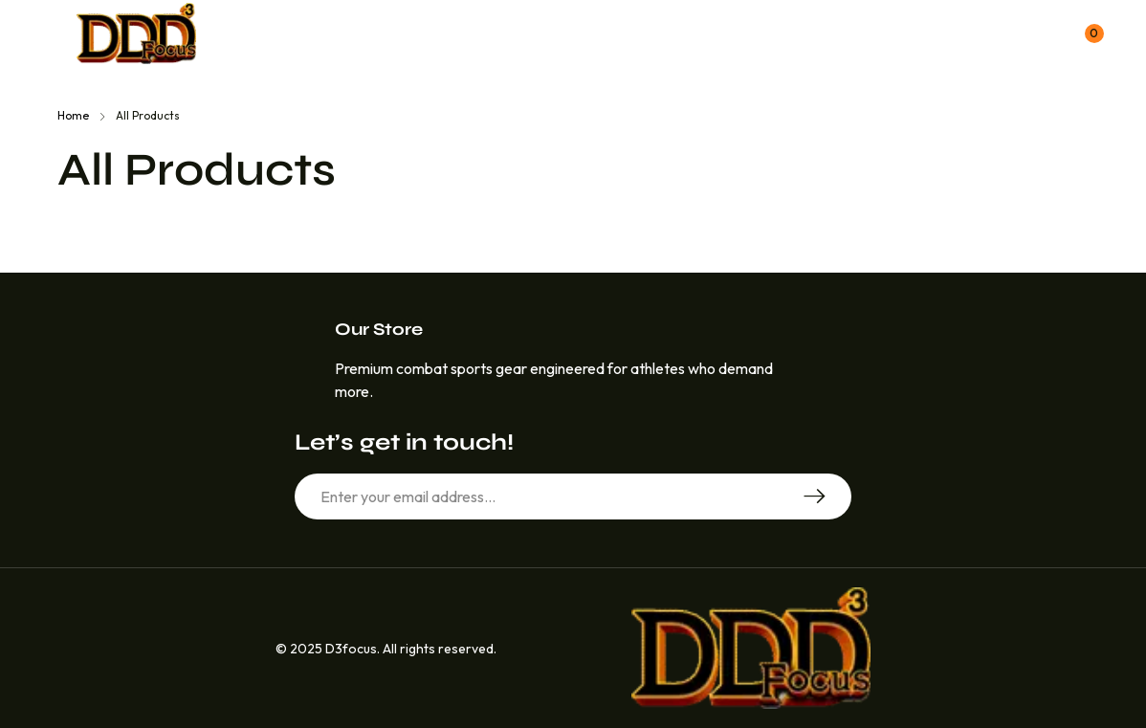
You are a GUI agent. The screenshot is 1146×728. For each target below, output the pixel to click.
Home (73, 115)
